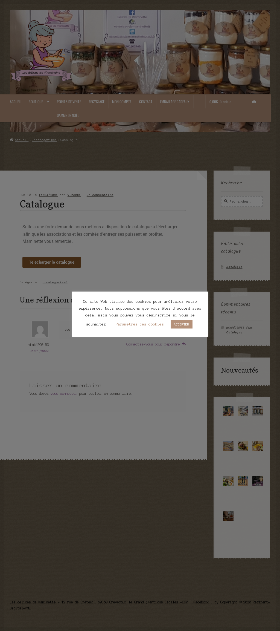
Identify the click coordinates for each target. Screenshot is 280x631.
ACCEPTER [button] (181, 324)
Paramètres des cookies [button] (140, 324)
